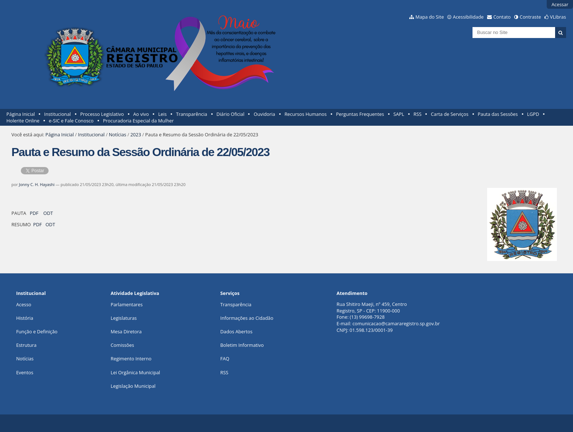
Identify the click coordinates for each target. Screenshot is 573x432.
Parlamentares (127, 304)
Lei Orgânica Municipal (135, 372)
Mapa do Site (429, 17)
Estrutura (26, 345)
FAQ (224, 358)
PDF (34, 213)
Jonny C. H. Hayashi (36, 184)
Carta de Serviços (449, 114)
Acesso (23, 304)
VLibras (558, 17)
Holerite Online (23, 120)
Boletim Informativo (242, 345)
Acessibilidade (468, 17)
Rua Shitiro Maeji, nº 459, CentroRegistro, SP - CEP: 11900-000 (372, 307)
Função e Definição (36, 331)
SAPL (398, 114)
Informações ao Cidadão (246, 318)
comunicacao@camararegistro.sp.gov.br (396, 323)
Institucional (57, 114)
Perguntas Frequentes (360, 114)
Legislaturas (124, 318)
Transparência (191, 114)
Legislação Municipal (133, 386)
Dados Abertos (236, 331)
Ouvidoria (264, 114)
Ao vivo (141, 114)
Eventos (24, 372)
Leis (162, 114)
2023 (135, 134)
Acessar (559, 4)
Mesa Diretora (126, 331)
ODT (48, 213)
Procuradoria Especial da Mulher (138, 120)
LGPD (533, 114)
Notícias (117, 134)
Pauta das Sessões (497, 114)
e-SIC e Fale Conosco (71, 120)
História (24, 318)
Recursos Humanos (305, 114)
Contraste (530, 17)
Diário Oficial (230, 114)
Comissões (122, 345)
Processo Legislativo (102, 114)
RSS (418, 114)
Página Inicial (21, 114)
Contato (502, 17)
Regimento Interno (131, 358)
